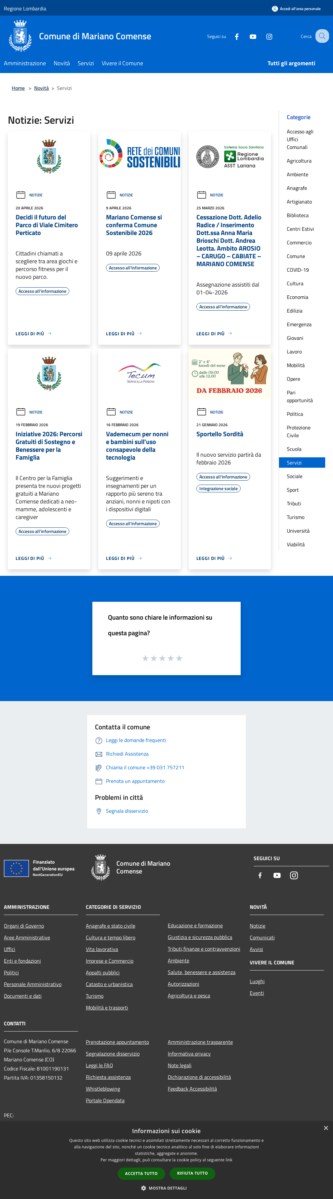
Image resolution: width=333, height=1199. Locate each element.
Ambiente (297, 174)
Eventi (257, 993)
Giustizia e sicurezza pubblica (200, 937)
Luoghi (257, 981)
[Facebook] (230, 35)
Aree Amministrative (27, 937)
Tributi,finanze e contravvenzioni (204, 949)
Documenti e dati (23, 996)
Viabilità (296, 544)
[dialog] (166, 1160)
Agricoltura (299, 161)
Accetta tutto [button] (141, 1173)
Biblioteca (298, 215)
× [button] (325, 1128)
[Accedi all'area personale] (296, 8)
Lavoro (294, 351)
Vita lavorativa (102, 949)
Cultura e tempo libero (110, 937)
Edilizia (294, 311)
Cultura (295, 283)
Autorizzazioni (183, 984)
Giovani (295, 338)
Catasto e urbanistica (109, 984)
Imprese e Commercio (109, 961)
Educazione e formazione (195, 925)
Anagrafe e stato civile (110, 926)
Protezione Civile (299, 431)
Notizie (29, 195)
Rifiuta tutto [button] (192, 1173)
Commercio (299, 242)
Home (18, 88)
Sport (293, 490)
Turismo (295, 517)
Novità (41, 88)
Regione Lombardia (25, 8)
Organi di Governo (24, 926)
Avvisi (256, 949)
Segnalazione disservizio (113, 1053)
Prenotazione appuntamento (117, 1042)
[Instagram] (263, 35)
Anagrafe (297, 188)
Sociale (294, 476)
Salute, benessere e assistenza (201, 972)
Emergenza (299, 324)
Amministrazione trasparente (200, 1042)
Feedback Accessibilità (192, 1089)
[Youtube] (247, 35)
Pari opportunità (300, 396)
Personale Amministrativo (32, 984)
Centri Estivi (300, 229)
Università (298, 531)
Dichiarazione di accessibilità (199, 1077)
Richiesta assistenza (108, 1077)
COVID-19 (298, 270)
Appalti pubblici (103, 972)
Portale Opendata (105, 1100)
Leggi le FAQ (99, 1065)
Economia (297, 297)
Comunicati (262, 937)
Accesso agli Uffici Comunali (300, 139)
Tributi (294, 503)
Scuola (294, 449)
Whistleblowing (103, 1089)
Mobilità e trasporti (107, 1007)
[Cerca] (321, 36)
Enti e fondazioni (22, 961)
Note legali (180, 1065)
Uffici (9, 949)
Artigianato (299, 201)
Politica (295, 414)
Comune (296, 256)
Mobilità (296, 365)
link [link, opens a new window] (229, 1160)
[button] (166, 1188)
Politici (11, 972)
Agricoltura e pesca (189, 995)
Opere (293, 379)
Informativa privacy (189, 1053)
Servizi (294, 462)
